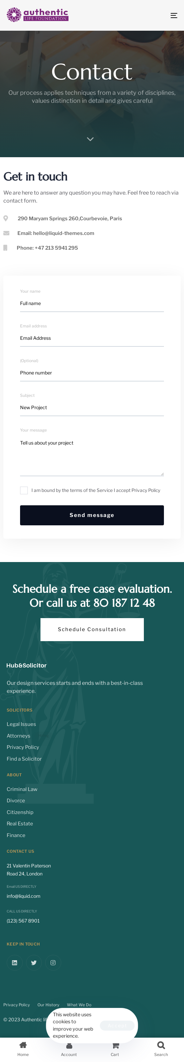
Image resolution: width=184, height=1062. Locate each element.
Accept (117, 1025)
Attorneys (29, 736)
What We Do (79, 1004)
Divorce (16, 801)
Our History (48, 1004)
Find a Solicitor (24, 759)
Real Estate (20, 824)
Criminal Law (22, 789)
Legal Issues (21, 724)
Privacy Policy (23, 747)
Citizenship (20, 812)
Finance (16, 835)
